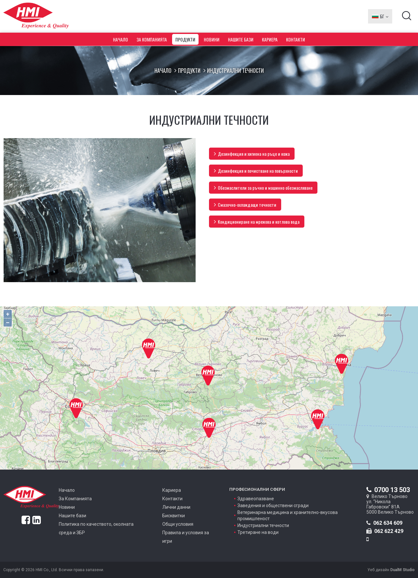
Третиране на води (258, 532)
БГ (380, 16)
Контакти (295, 39)
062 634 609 (384, 523)
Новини (211, 39)
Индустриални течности (263, 525)
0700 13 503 (388, 490)
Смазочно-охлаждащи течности (245, 204)
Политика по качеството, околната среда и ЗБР (96, 528)
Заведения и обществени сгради (273, 505)
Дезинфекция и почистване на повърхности (256, 170)
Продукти (185, 39)
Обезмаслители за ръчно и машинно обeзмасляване (263, 187)
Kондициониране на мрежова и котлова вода (256, 221)
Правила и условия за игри (185, 537)
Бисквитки (173, 515)
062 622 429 (384, 531)
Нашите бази (240, 39)
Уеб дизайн (391, 570)
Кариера (270, 39)
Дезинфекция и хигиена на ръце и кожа (252, 153)
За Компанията (152, 39)
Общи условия (177, 524)
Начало (120, 39)
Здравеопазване (255, 498)
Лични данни (176, 507)
